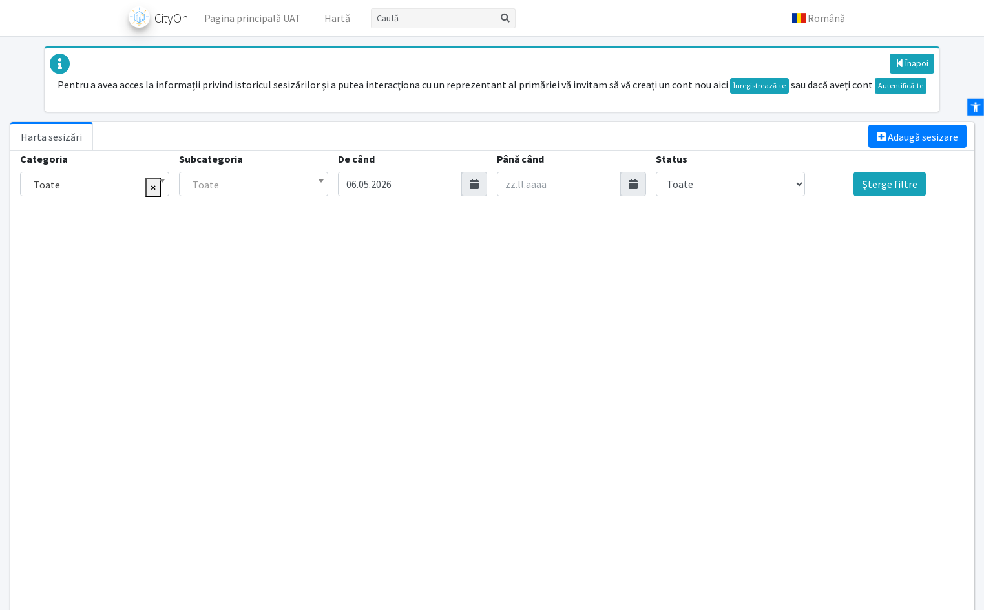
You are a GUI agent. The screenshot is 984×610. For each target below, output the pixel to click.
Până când (520, 158)
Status (671, 158)
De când (356, 158)
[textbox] (253, 185)
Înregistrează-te (759, 85)
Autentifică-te (900, 85)
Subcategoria (211, 158)
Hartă (337, 18)
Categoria (44, 158)
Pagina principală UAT (252, 18)
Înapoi (911, 63)
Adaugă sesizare (917, 136)
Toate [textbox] (47, 184)
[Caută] (433, 18)
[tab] (51, 136)
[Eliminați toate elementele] (153, 187)
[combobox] (94, 184)
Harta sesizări (51, 136)
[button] (818, 18)
